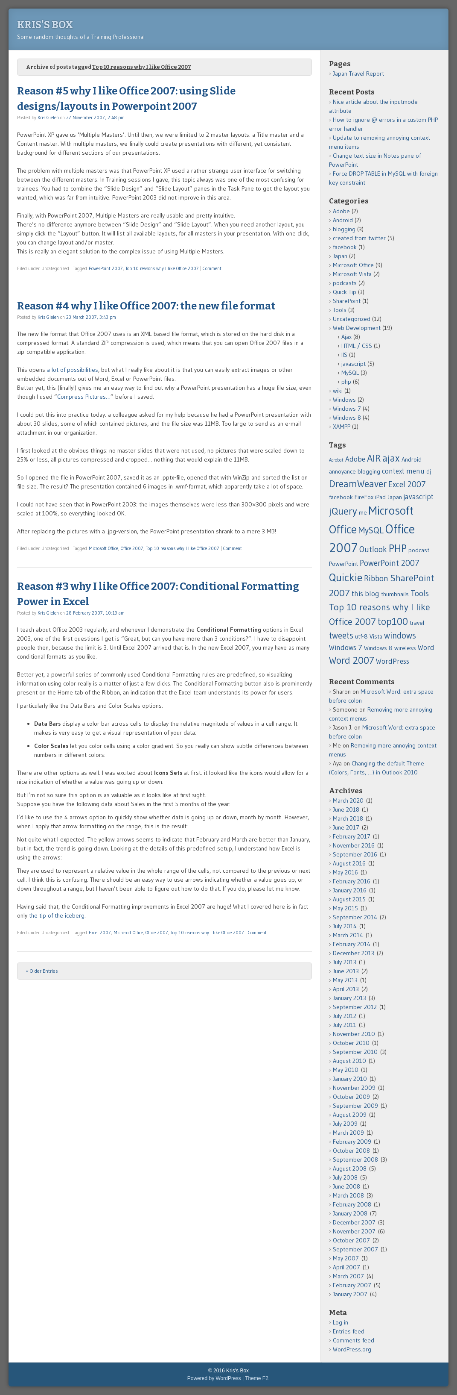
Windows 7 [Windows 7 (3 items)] (345, 647)
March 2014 (348, 935)
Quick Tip (344, 292)
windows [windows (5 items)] (400, 635)
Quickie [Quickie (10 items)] (345, 577)
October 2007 (351, 1240)
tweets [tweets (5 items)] (341, 635)
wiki (338, 390)
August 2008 (350, 1168)
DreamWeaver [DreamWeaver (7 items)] (358, 484)
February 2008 (352, 1204)
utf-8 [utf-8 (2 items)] (361, 636)
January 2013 (349, 998)
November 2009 (354, 1088)
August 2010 (349, 1061)
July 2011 (344, 1025)
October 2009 (351, 1097)
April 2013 (346, 989)
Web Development (357, 328)
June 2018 (346, 809)
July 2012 (344, 1016)
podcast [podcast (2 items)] (418, 550)
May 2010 (345, 1070)
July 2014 (345, 926)
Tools (339, 310)
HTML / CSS (356, 346)
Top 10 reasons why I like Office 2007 (162, 268)
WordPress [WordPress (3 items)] (392, 661)
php (346, 382)
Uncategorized (351, 319)
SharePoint (347, 301)
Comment (212, 268)
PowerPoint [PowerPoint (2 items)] (343, 564)
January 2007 (350, 1294)
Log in (340, 1322)
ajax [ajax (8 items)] (391, 458)
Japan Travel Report (358, 73)
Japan (340, 256)
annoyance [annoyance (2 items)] (342, 471)
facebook (345, 247)
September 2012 (355, 1007)
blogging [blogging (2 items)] (369, 471)
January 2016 (350, 890)
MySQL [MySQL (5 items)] (371, 530)
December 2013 (353, 953)
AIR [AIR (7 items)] (374, 458)
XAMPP (341, 426)
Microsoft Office (103, 548)
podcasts (345, 283)
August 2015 (349, 899)
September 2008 (355, 1159)
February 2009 (352, 1141)
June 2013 (346, 971)
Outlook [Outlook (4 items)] (373, 549)
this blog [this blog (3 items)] (365, 593)
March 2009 (348, 1132)
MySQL (350, 373)
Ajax (346, 337)
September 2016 (355, 854)
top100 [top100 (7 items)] (393, 621)
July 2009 (345, 1123)
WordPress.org (352, 1349)
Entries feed (348, 1331)
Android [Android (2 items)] (412, 459)
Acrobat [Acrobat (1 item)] (336, 460)
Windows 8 (347, 417)
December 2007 (354, 1222)
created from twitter (359, 238)
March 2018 (348, 818)
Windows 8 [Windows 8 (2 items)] (378, 648)
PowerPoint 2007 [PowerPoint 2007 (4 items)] (389, 563)
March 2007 (348, 1276)
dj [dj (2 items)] (428, 471)
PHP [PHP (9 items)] (398, 548)
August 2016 (349, 863)
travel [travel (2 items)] (417, 623)
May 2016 (345, 872)
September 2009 (355, 1106)
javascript (353, 364)
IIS (344, 355)
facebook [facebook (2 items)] (341, 497)
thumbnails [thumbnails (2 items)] (395, 594)
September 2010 (355, 1052)
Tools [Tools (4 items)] (419, 593)
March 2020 (348, 800)
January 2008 (350, 1213)
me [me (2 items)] (363, 512)
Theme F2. (257, 1378)
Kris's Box (45, 25)
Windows (344, 399)
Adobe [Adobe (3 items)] (355, 459)
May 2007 (346, 1258)
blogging (344, 229)
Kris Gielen (48, 118)
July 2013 (344, 962)
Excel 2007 (100, 933)
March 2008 (348, 1195)
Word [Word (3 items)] (426, 647)
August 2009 (350, 1114)
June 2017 (346, 827)
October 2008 (351, 1150)
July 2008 (345, 1177)
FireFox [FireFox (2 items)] (364, 497)
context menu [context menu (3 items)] (403, 471)
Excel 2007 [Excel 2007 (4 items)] (407, 484)
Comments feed (353, 1340)
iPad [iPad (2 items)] (380, 497)
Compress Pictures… (84, 396)
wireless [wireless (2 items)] (405, 648)
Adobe (341, 211)
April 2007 (346, 1267)
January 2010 (350, 1079)
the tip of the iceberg (56, 915)
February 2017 (351, 836)
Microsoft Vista (352, 274)
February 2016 (351, 881)
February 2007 (352, 1285)
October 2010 (351, 1043)
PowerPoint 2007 (106, 268)
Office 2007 (132, 548)
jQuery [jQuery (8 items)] (343, 511)
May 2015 (345, 908)
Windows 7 (347, 408)
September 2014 (355, 917)
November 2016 (354, 845)
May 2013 (345, 980)
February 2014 (351, 944)
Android (343, 220)
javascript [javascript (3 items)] (419, 496)
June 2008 (346, 1186)
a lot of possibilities (72, 370)
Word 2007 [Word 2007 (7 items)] (351, 660)
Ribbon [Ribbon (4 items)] (376, 578)
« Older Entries (42, 971)
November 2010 (354, 1034)
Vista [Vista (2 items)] (376, 636)
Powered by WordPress (214, 1378)
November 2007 (354, 1231)
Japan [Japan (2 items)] (394, 497)
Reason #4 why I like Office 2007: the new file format (146, 306)
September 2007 (355, 1249)
